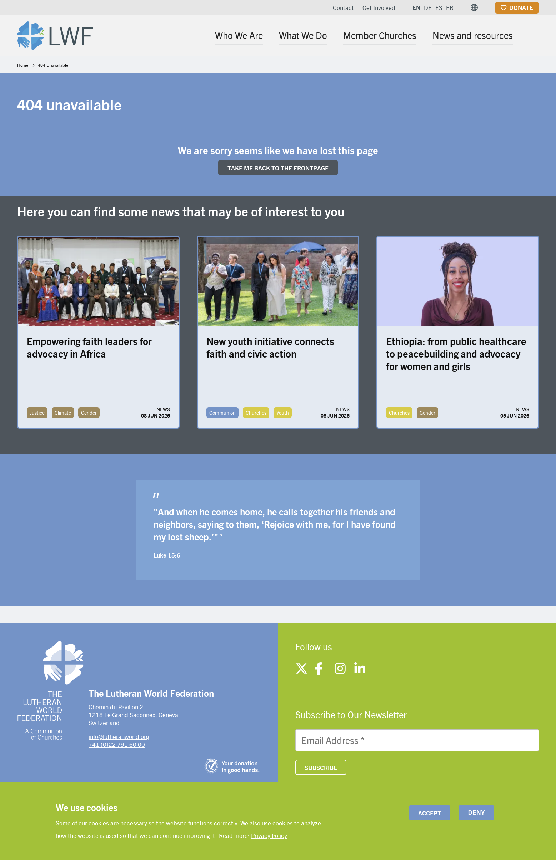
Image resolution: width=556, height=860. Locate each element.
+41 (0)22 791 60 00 (117, 744)
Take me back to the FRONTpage (278, 168)
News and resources (472, 35)
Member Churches (379, 35)
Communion (222, 412)
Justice (37, 412)
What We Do (303, 35)
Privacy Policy (269, 835)
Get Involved (378, 7)
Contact (343, 7)
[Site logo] (55, 34)
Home (22, 65)
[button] (474, 7)
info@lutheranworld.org (119, 736)
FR (450, 7)
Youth (282, 412)
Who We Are (239, 35)
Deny (476, 812)
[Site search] (534, 36)
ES (438, 7)
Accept (429, 813)
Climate (63, 412)
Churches (256, 412)
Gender (89, 412)
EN (416, 7)
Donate (521, 7)
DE (428, 7)
